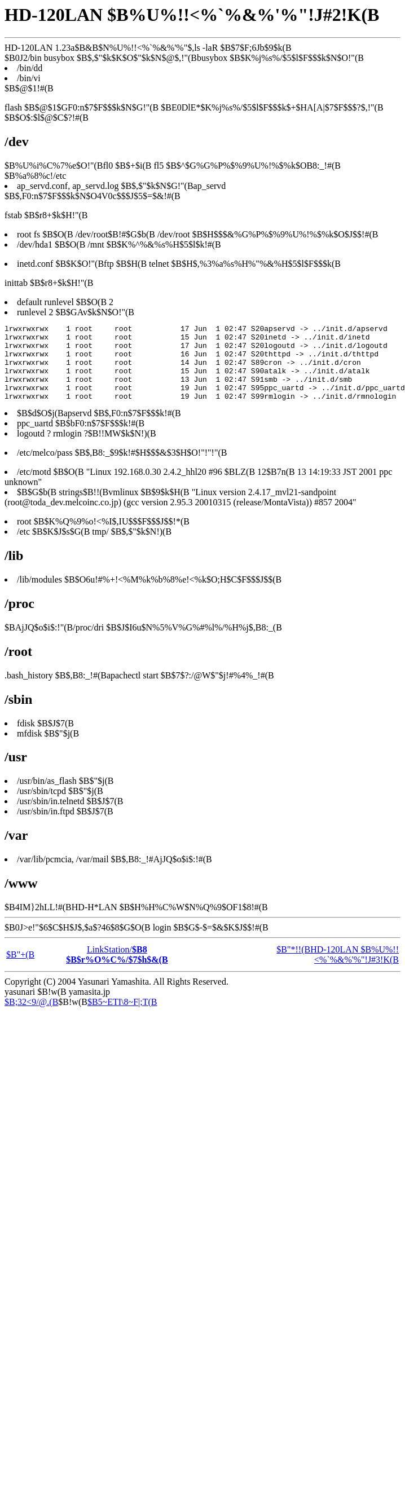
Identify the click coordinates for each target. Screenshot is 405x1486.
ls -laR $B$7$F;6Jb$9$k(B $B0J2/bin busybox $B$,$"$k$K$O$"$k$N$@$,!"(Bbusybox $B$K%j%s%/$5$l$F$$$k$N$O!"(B (202, 643)
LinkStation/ (117, 970)
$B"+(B (20, 970)
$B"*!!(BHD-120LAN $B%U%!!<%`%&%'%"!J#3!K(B (337, 970)
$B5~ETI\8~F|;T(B (122, 1017)
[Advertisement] (106, 1137)
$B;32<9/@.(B (31, 1017)
